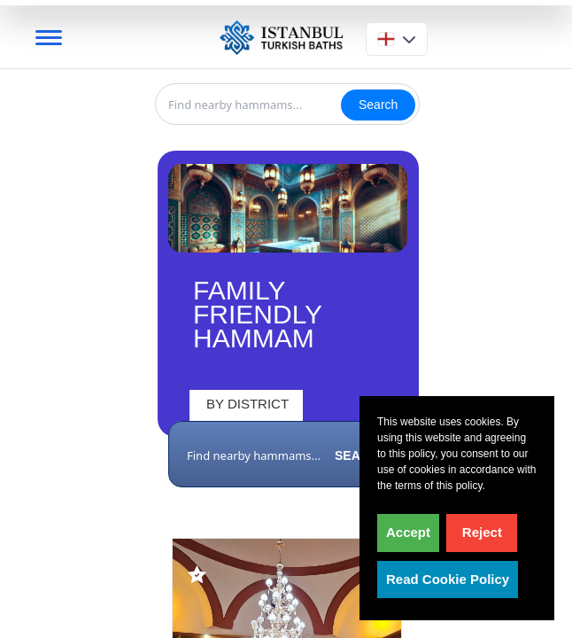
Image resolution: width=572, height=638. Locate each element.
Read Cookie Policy (447, 579)
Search (378, 104)
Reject (482, 532)
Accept (408, 532)
